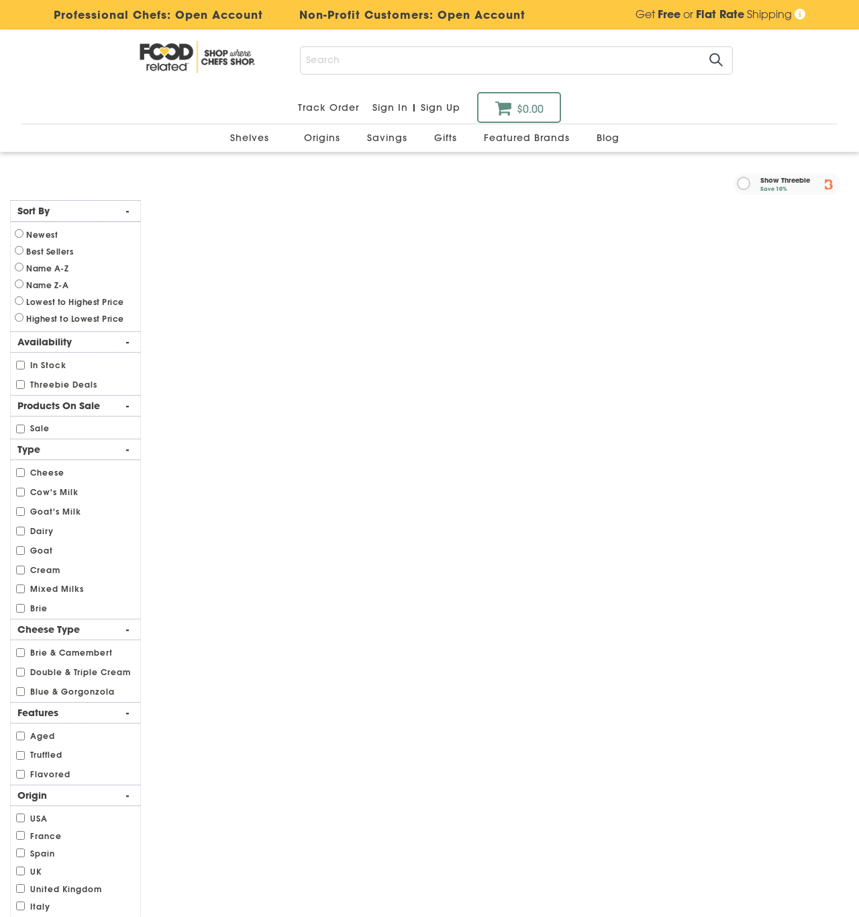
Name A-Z (47, 268)
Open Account (481, 14)
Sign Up (440, 107)
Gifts (447, 137)
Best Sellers (49, 251)
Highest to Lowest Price (75, 318)
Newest (42, 235)
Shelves (251, 137)
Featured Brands (528, 137)
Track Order (328, 107)
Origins (324, 137)
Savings (389, 137)
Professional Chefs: (289, 14)
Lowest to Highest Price (75, 302)
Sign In (390, 107)
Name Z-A (47, 285)
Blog (608, 137)
